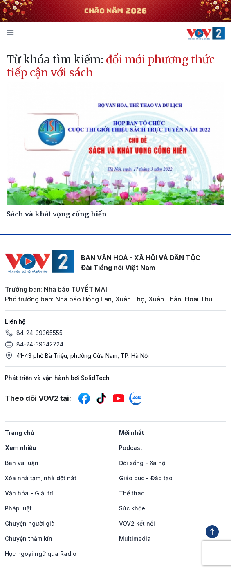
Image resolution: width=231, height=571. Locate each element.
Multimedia (135, 538)
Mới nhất (131, 432)
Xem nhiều (20, 447)
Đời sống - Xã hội (143, 462)
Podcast (130, 447)
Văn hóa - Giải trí (29, 493)
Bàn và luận (21, 462)
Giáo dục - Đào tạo (146, 477)
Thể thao (132, 493)
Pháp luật (18, 508)
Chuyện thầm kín (28, 538)
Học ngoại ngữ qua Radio (40, 553)
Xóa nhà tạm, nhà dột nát (40, 477)
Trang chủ (19, 432)
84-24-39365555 (39, 332)
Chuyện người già (30, 523)
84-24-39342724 (39, 344)
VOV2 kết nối (137, 523)
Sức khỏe (132, 508)
